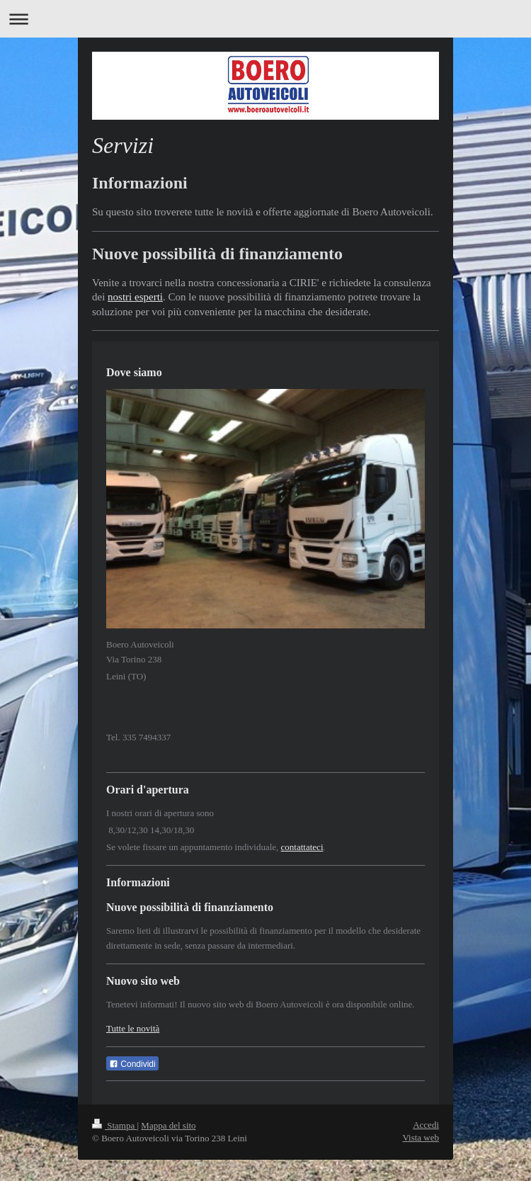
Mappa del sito (168, 1125)
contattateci (302, 847)
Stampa (114, 1125)
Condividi (132, 1064)
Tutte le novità (132, 1028)
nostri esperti (135, 297)
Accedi (426, 1124)
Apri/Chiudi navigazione (265, 19)
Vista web (420, 1137)
